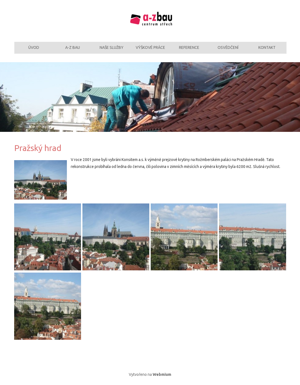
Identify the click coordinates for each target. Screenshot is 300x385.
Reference (189, 51)
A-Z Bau (72, 51)
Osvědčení (228, 51)
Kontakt (267, 51)
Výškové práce (150, 51)
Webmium (162, 380)
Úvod (33, 51)
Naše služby (111, 51)
